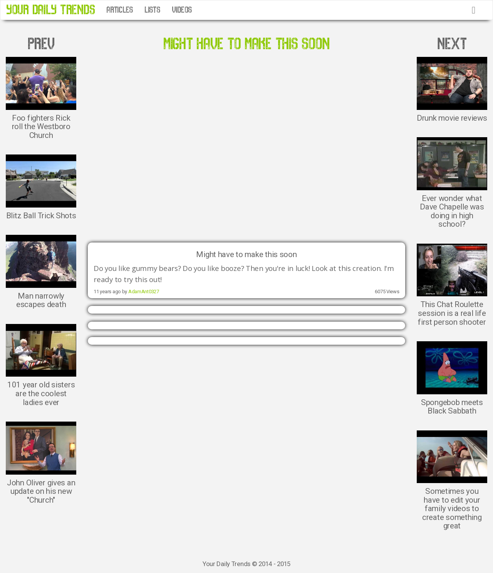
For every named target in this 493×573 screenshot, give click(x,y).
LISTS (152, 10)
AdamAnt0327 (143, 291)
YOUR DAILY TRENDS (50, 10)
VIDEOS (182, 10)
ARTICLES (119, 10)
